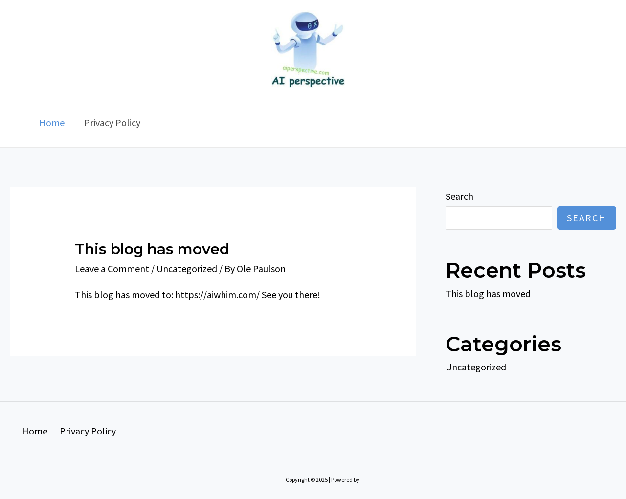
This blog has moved (152, 249)
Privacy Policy (112, 122)
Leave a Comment (112, 268)
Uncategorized (186, 268)
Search (459, 196)
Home (52, 122)
